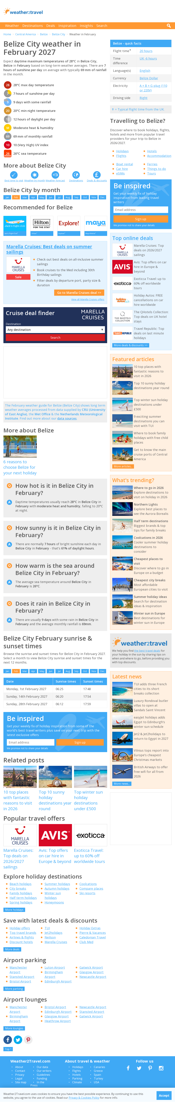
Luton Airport (55, 970)
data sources (67, 421)
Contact (20, 1073)
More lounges (14, 1030)
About (19, 1069)
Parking (77, 1081)
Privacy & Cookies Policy (84, 1098)
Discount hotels (21, 944)
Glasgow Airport (91, 974)
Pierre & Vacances (92, 935)
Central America (25, 34)
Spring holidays (21, 905)
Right (143, 98)
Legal (18, 1081)
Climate (77, 1085)
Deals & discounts (97, 180)
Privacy (19, 1077)
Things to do (156, 169)
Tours (151, 173)
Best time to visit (13, 180)
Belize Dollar (149, 78)
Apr (33, 197)
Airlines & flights (22, 939)
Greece (98, 1073)
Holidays (122, 151)
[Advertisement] (109, 11)
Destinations (32, 25)
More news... (122, 784)
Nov (93, 197)
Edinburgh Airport (58, 984)
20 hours (146, 51)
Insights (86, 25)
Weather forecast (55, 180)
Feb (16, 197)
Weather (12, 25)
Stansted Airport (22, 979)
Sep (76, 197)
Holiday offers (20, 930)
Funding (42, 1081)
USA (96, 1085)
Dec (102, 197)
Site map (20, 1085)
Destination (13, 326)
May (41, 197)
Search (101, 25)
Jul (59, 197)
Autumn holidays (57, 891)
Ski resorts (87, 895)
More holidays (14, 912)
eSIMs (120, 173)
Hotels (152, 151)
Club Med (86, 944)
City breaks (18, 891)
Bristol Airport (20, 984)
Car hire (122, 169)
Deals (50, 25)
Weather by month (34, 180)
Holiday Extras (89, 930)
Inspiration (67, 25)
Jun (50, 197)
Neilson (50, 939)
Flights (121, 156)
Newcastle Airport (92, 979)
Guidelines (43, 1077)
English (145, 71)
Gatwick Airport (91, 970)
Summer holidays (57, 886)
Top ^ (8, 1051)
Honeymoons (54, 905)
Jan (7, 197)
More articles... (123, 466)
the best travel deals (147, 651)
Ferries (152, 164)
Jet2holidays (53, 935)
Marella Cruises (56, 944)
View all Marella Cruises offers (87, 301)
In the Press (37, 1086)
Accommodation (159, 156)
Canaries (99, 1069)
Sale (18, 279)
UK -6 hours (148, 58)
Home (7, 34)
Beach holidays (20, 886)
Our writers (44, 1073)
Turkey (98, 1081)
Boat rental (124, 164)
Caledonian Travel (92, 939)
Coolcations (88, 886)
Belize (44, 34)
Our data (42, 1069)
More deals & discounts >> (130, 345)
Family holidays (21, 895)
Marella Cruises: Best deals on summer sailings (49, 251)
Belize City (58, 34)
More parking (14, 991)
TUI (47, 930)
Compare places (91, 891)
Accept (164, 1095)
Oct (85, 197)
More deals (12, 951)
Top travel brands (23, 935)
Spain (97, 1077)
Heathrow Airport (58, 1023)
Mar (24, 197)
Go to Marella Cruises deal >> (79, 295)
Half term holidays (23, 900)
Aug (68, 197)
